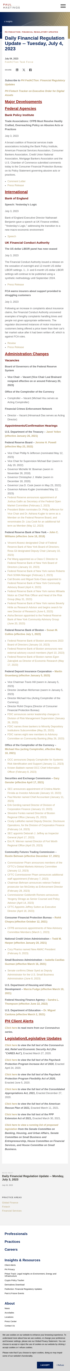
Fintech (6, 1207)
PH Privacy (10, 1269)
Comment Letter (16, 181)
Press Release (15, 185)
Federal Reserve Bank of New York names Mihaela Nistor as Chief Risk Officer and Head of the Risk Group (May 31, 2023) (36, 595)
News (7, 1308)
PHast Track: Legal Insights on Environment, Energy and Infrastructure (30, 1275)
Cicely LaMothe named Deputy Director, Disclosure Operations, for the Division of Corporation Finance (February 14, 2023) (36, 825)
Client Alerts (10, 1265)
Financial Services (12, 1211)
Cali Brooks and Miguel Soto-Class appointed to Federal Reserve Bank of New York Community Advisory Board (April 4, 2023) (34, 583)
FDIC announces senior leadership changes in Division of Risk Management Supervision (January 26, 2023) (36, 718)
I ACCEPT (45, 1365)
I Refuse (60, 1365)
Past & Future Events (14, 1293)
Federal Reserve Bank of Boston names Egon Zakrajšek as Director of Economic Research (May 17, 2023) (35, 660)
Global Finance (10, 1202)
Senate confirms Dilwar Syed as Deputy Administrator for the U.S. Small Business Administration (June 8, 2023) (30, 974)
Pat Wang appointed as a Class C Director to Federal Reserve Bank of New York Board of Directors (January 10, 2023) (32, 563)
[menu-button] (63, 6)
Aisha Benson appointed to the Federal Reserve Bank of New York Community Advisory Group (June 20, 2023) (34, 619)
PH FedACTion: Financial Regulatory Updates (31, 32)
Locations (9, 1317)
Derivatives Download (14, 1285)
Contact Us (10, 1326)
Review (11, 343)
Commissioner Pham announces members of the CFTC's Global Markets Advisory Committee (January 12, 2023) (34, 866)
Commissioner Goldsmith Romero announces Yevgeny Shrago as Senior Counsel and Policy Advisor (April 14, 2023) (33, 898)
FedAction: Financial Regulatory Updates (23, 1289)
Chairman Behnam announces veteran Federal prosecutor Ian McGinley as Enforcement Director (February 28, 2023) (35, 886)
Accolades (9, 1313)
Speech (11, 236)
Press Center (11, 1321)
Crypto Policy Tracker (14, 1280)
